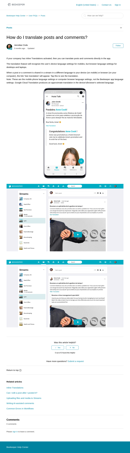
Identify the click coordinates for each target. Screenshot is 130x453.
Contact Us (106, 5)
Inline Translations (15, 387)
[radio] (57, 348)
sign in (15, 432)
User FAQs (33, 16)
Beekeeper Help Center (16, 16)
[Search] (102, 15)
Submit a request (76, 361)
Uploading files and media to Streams (24, 398)
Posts (43, 16)
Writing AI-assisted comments (20, 403)
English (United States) (86, 5)
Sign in (118, 5)
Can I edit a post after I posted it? (22, 393)
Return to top (14, 370)
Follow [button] (118, 46)
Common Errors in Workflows (20, 408)
